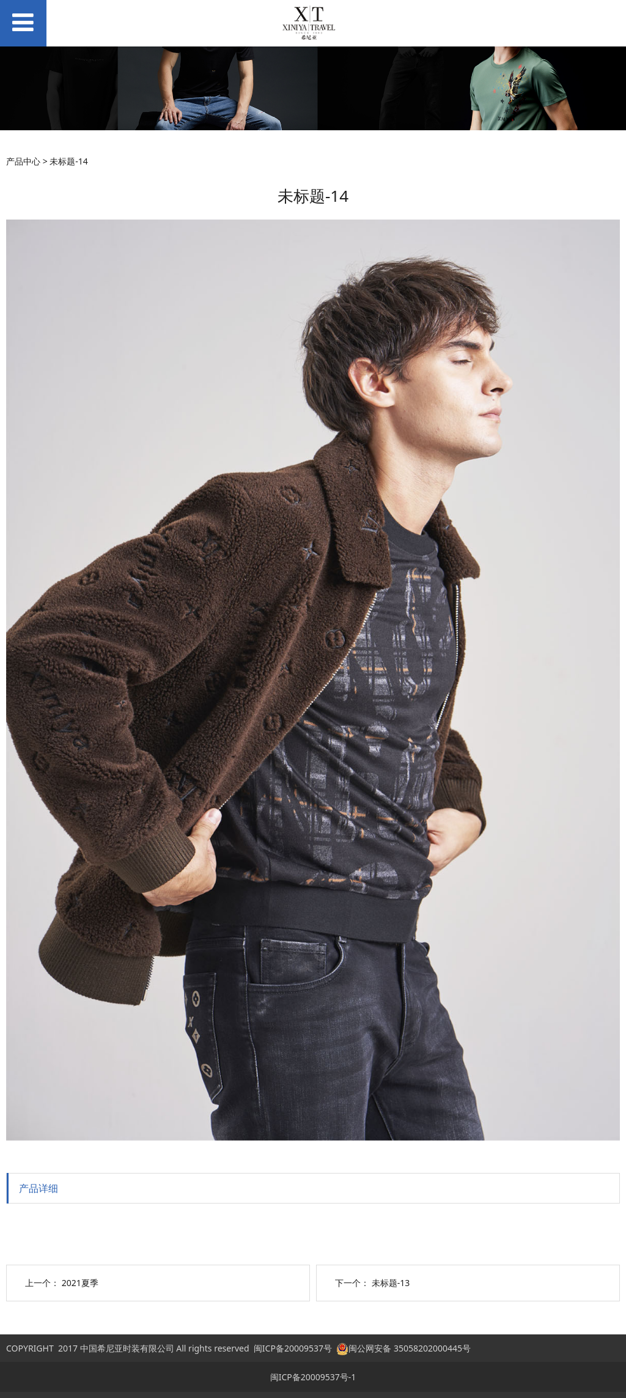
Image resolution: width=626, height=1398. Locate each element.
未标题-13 (391, 1283)
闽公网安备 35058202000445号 (403, 1348)
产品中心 (23, 161)
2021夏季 (80, 1283)
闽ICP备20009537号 (293, 1348)
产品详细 (38, 1188)
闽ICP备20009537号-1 (313, 1377)
